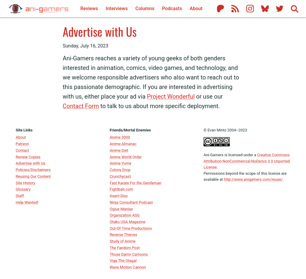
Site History (26, 183)
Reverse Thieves (123, 234)
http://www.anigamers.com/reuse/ (253, 179)
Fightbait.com (121, 189)
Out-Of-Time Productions (131, 228)
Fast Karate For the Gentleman (135, 183)
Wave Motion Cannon (128, 267)
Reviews (89, 8)
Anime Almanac (123, 144)
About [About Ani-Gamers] (196, 8)
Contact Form (81, 106)
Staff (20, 196)
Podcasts (172, 8)
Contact (22, 150)
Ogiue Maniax (121, 209)
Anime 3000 (120, 137)
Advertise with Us (100, 31)
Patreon (22, 144)
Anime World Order (126, 157)
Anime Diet (119, 150)
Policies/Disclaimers (33, 170)
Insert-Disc (119, 196)
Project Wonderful (171, 96)
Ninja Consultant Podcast (131, 202)
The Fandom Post (125, 248)
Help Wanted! (27, 202)
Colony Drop (120, 170)
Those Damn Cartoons (129, 254)
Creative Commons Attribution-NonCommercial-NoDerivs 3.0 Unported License (247, 161)
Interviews (117, 8)
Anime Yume (120, 163)
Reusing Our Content (33, 176)
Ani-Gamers (214, 155)
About (21, 137)
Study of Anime (123, 241)
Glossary (23, 189)
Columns (144, 8)
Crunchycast (120, 176)
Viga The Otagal (123, 260)
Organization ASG (125, 215)
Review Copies (28, 157)
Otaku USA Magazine (128, 222)
